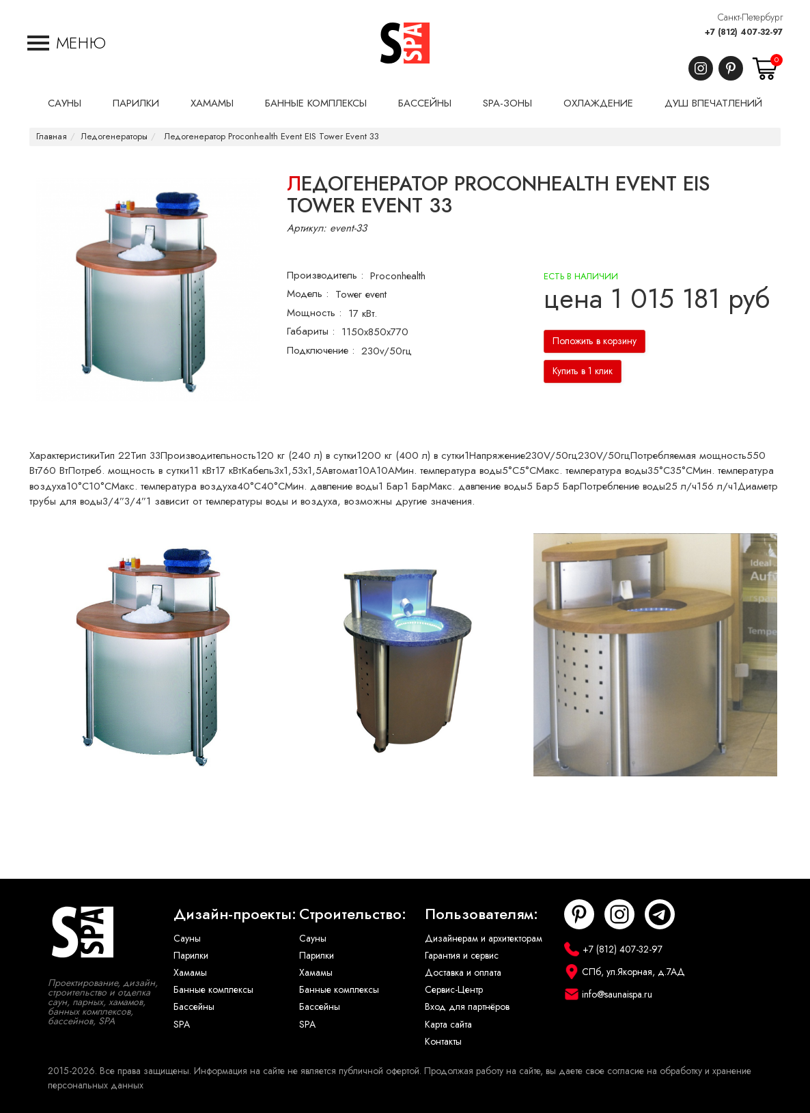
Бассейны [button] (424, 103)
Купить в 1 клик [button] (583, 371)
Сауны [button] (64, 103)
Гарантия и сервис (462, 955)
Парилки (190, 955)
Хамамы (190, 972)
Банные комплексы (213, 989)
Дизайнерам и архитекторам (483, 938)
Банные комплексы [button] (316, 103)
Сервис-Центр (454, 989)
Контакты (443, 1041)
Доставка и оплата (463, 972)
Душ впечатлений (713, 103)
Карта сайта (448, 1024)
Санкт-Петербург (750, 17)
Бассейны (193, 1006)
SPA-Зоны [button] (507, 103)
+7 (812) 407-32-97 (744, 32)
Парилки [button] (136, 103)
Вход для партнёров (467, 1006)
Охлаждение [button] (598, 103)
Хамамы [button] (212, 103)
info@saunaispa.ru (617, 994)
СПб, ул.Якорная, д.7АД (633, 972)
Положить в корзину (595, 341)
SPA (181, 1024)
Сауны (187, 938)
